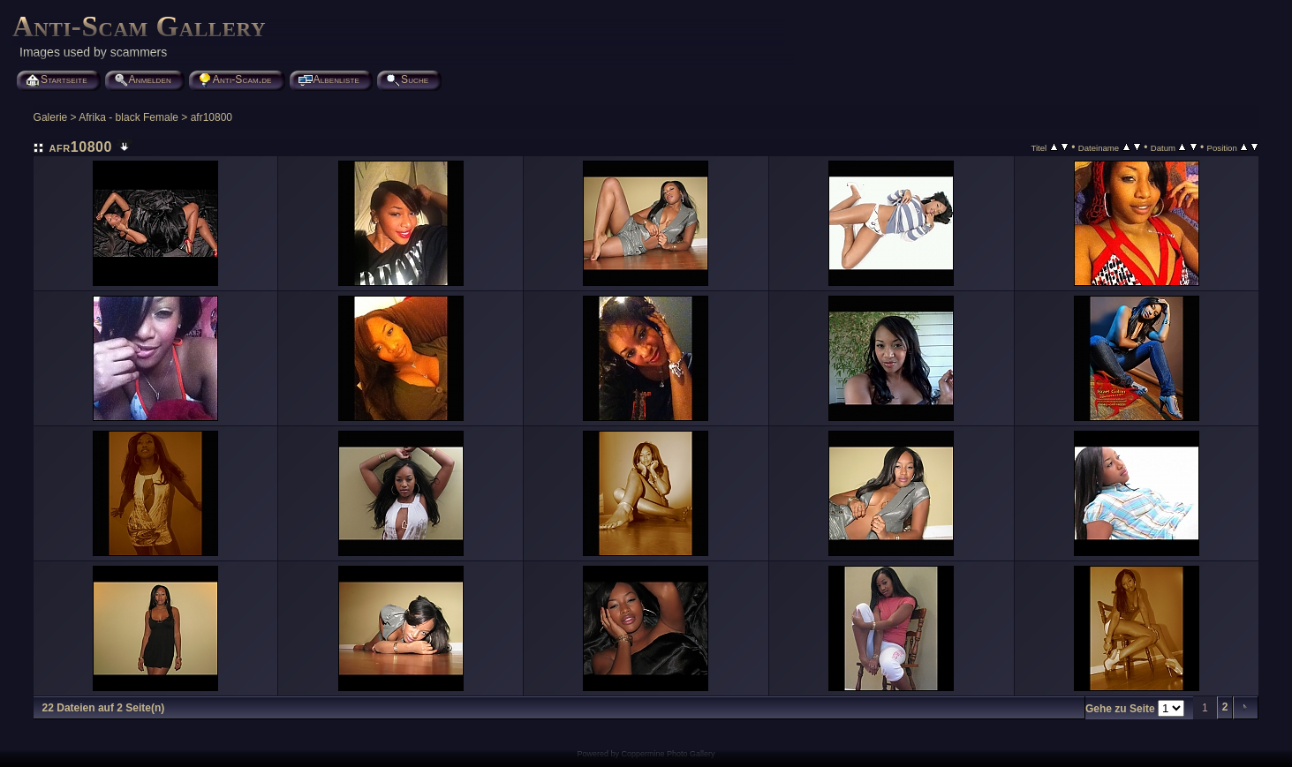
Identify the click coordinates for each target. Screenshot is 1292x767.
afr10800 (211, 117)
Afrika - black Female (128, 117)
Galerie (51, 117)
